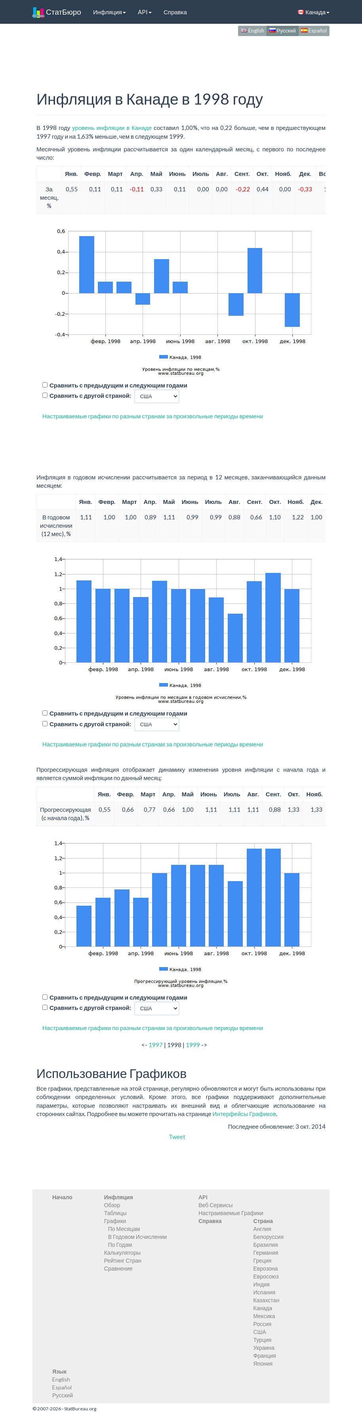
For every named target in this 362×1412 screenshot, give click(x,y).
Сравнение (118, 1268)
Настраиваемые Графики (230, 1213)
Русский (282, 30)
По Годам (120, 1244)
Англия (262, 1228)
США (259, 1331)
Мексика (264, 1316)
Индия (261, 1284)
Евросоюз (266, 1276)
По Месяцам (124, 1228)
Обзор (112, 1205)
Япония (263, 1363)
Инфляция (109, 11)
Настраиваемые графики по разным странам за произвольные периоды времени (152, 416)
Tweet (177, 1136)
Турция (262, 1339)
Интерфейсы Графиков (244, 1113)
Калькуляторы (122, 1252)
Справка (175, 11)
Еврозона (265, 1268)
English (252, 30)
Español (314, 30)
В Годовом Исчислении (137, 1236)
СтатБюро (56, 12)
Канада (314, 11)
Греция (262, 1260)
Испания (264, 1292)
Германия (265, 1252)
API (145, 11)
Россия (262, 1323)
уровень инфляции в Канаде (112, 127)
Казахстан (266, 1300)
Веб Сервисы (215, 1205)
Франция (264, 1355)
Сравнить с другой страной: (90, 395)
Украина (263, 1347)
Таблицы (115, 1213)
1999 (193, 1044)
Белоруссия (268, 1236)
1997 (156, 1044)
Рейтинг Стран (122, 1260)
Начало (62, 1197)
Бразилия (265, 1244)
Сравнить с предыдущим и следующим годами (118, 385)
